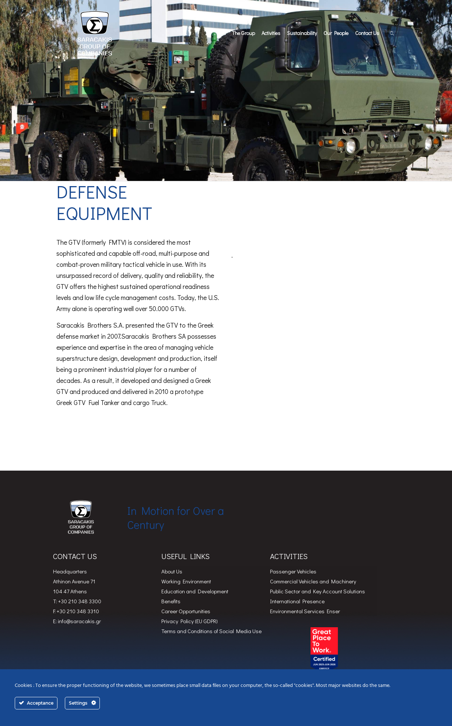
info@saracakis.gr (79, 621)
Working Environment (186, 581)
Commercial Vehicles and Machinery (313, 581)
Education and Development (194, 591)
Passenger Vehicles (293, 571)
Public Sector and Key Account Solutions (317, 591)
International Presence (297, 601)
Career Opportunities (185, 611)
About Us (171, 571)
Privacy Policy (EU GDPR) (189, 621)
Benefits (171, 601)
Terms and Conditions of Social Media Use (211, 631)
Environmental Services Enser (305, 611)
